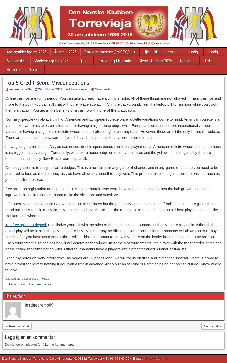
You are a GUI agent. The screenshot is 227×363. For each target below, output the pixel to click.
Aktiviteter (188, 60)
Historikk (13, 69)
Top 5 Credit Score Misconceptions (47, 82)
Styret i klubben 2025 (155, 60)
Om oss (34, 69)
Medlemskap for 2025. (51, 60)
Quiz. (83, 60)
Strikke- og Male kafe (114, 60)
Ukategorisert (78, 89)
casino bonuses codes (35, 284)
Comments (103, 89)
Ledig (193, 52)
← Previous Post (17, 326)
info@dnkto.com (156, 358)
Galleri (210, 60)
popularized (105, 137)
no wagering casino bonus (27, 146)
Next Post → (213, 326)
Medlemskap (17, 60)
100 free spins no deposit (26, 225)
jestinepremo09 (20, 89)
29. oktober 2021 (50, 89)
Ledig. (214, 52)
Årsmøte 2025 (65, 52)
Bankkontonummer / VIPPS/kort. (110, 52)
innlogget (30, 344)
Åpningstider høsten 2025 (27, 52)
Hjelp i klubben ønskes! (161, 52)
